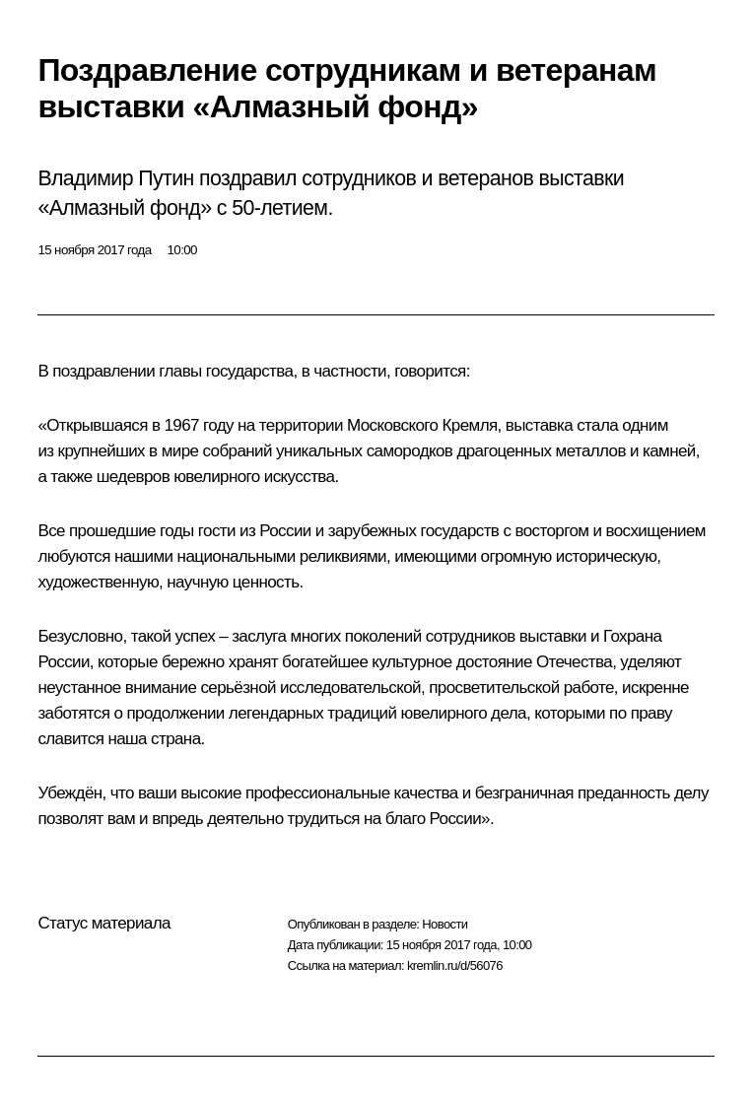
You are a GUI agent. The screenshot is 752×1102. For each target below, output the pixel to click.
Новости (444, 924)
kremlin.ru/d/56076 (455, 965)
